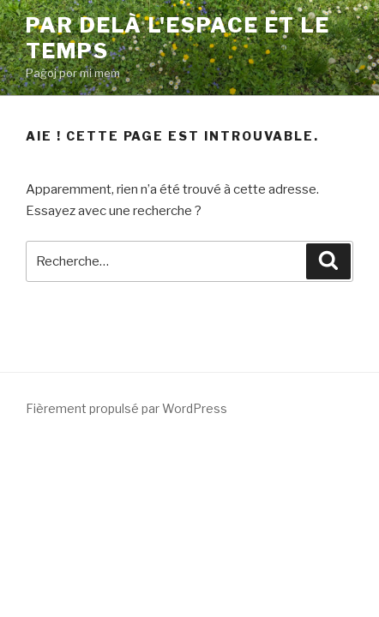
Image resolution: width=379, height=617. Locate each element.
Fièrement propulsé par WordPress (126, 408)
